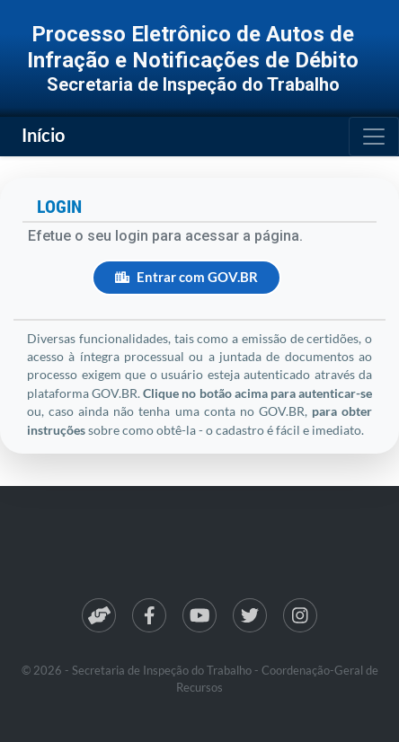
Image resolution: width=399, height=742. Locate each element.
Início (43, 135)
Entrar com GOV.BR (186, 277)
